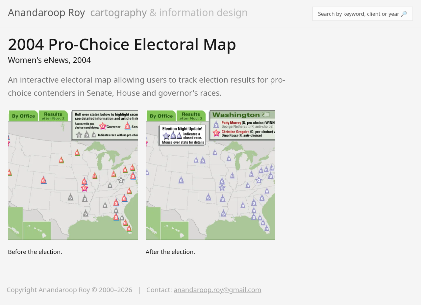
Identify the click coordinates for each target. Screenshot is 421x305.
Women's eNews (38, 59)
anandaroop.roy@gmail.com (217, 289)
